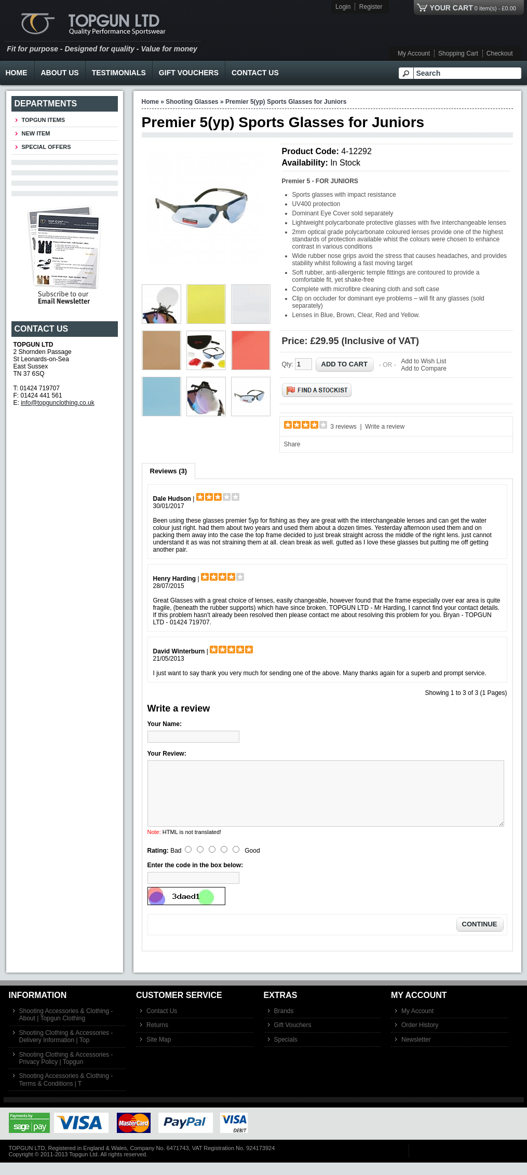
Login (342, 6)
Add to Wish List (424, 361)
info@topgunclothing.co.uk (57, 402)
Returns (157, 1037)
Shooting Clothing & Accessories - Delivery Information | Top (66, 1049)
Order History (419, 1037)
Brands (284, 1023)
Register (371, 6)
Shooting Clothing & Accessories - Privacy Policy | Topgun (66, 1070)
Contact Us (255, 73)
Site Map (158, 1052)
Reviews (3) (168, 471)
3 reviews (343, 426)
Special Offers (46, 147)
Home (150, 101)
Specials (286, 1052)
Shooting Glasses (192, 101)
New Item (36, 133)
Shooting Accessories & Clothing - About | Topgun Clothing (66, 1027)
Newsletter (416, 1052)
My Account (414, 53)
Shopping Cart (458, 53)
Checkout (500, 53)
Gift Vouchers (189, 73)
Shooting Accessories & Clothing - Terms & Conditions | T (66, 1092)
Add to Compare (424, 368)
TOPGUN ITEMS (43, 120)
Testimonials (119, 73)
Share (292, 444)
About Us (60, 73)
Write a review (384, 426)
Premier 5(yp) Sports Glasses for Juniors (285, 101)
